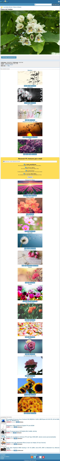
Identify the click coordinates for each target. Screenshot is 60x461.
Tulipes (30, 284)
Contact (2, 458)
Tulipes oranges (30, 303)
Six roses (30, 104)
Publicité (2, 457)
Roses (30, 267)
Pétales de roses (30, 321)
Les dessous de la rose (30, 355)
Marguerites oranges (30, 396)
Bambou (30, 70)
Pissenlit (30, 233)
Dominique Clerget (9, 64)
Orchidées (30, 87)
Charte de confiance (4, 456)
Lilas (30, 138)
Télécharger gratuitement (8, 57)
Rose (30, 338)
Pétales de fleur (30, 215)
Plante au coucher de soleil (30, 121)
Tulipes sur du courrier (30, 250)
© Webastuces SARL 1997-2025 (30, 460)
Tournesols (30, 377)
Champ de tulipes (30, 180)
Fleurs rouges (30, 197)
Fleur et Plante (33, 85)
